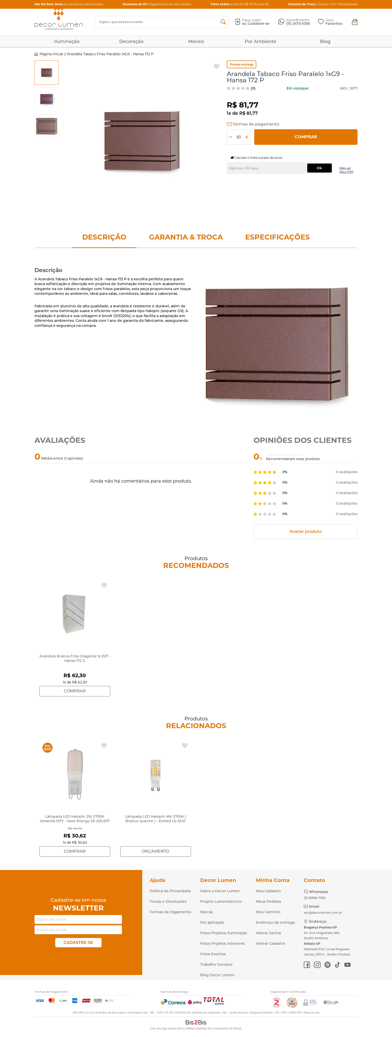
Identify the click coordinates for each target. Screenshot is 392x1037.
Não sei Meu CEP (347, 170)
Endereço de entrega (275, 922)
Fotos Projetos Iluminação (223, 933)
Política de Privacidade (170, 891)
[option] (46, 73)
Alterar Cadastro (270, 943)
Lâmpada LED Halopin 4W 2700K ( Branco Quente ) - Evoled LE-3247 (155, 818)
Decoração (131, 41)
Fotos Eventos (213, 954)
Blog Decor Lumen (217, 975)
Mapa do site (312, 1012)
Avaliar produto (306, 531)
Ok (319, 168)
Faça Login (251, 20)
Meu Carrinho (268, 912)
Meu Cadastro (268, 891)
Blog (325, 41)
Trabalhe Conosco (216, 964)
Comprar (306, 137)
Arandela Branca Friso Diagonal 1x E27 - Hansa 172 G (75, 658)
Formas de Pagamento (170, 912)
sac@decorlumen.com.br (323, 912)
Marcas (206, 912)
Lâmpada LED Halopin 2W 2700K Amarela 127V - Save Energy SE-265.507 (75, 818)
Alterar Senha (268, 933)
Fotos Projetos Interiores (222, 943)
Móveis (196, 41)
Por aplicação (212, 922)
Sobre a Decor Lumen (220, 891)
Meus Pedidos (268, 901)
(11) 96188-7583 (315, 898)
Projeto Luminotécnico (221, 901)
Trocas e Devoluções (168, 901)
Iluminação (67, 41)
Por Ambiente (260, 41)
